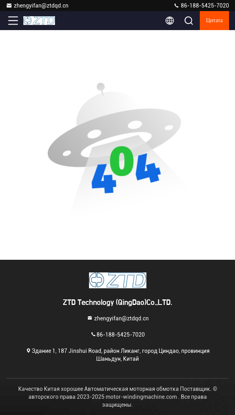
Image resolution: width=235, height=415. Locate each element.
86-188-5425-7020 (201, 5)
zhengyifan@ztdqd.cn (37, 5)
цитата (214, 20)
